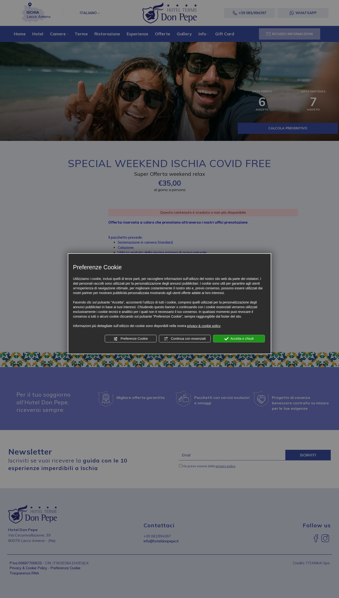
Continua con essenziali (185, 339)
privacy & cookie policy (204, 326)
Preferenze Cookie (130, 339)
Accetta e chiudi (239, 339)
